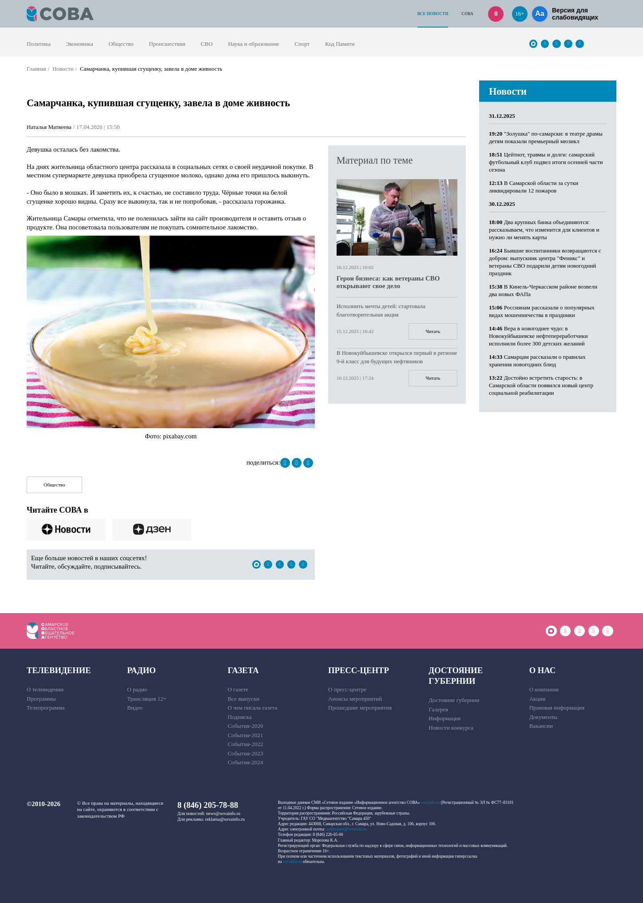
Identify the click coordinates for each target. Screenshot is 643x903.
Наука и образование (253, 43)
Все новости (433, 14)
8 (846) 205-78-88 (208, 805)
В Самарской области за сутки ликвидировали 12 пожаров (533, 187)
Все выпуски (243, 698)
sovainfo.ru (430, 802)
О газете (238, 689)
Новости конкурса (451, 727)
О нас (542, 670)
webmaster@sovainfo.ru (346, 829)
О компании (544, 689)
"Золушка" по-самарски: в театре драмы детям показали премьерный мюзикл (546, 137)
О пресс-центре (347, 689)
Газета (243, 670)
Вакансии (541, 725)
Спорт (302, 43)
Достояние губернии (456, 676)
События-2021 (245, 735)
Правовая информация (557, 707)
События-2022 (245, 744)
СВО (207, 43)
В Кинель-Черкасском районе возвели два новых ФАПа (543, 290)
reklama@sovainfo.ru (225, 819)
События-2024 (245, 762)
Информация (444, 718)
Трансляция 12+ (147, 698)
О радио (137, 689)
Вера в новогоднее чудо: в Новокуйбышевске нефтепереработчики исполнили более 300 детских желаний (538, 336)
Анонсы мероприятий (355, 698)
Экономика (79, 43)
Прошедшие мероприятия (360, 707)
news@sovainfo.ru (223, 813)
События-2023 (245, 753)
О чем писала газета (253, 707)
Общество (120, 43)
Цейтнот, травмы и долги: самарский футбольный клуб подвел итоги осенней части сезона (546, 162)
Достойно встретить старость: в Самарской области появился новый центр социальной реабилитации (541, 385)
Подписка (240, 717)
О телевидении (45, 689)
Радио (141, 670)
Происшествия (167, 43)
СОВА (467, 14)
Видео (135, 707)
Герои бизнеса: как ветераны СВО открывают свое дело (388, 282)
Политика (39, 43)
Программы (41, 698)
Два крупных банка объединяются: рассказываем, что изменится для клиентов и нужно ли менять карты (544, 230)
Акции (537, 698)
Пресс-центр (358, 670)
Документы (543, 717)
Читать (433, 331)
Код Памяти (339, 43)
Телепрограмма (46, 707)
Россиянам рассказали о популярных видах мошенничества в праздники (542, 311)
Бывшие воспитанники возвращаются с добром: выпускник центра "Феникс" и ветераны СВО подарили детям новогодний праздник (545, 262)
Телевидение (59, 670)
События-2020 (245, 725)
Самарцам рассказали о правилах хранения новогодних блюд (537, 360)
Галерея (438, 709)
